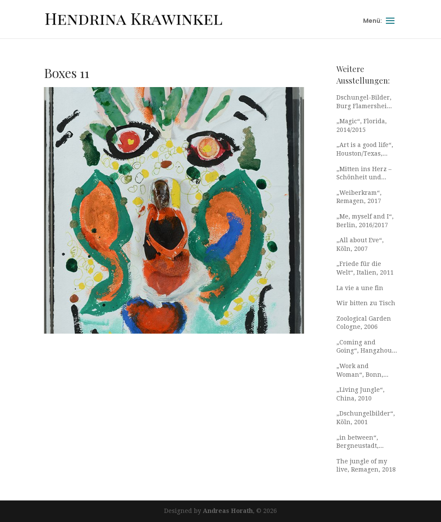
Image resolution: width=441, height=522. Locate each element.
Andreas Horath (228, 510)
